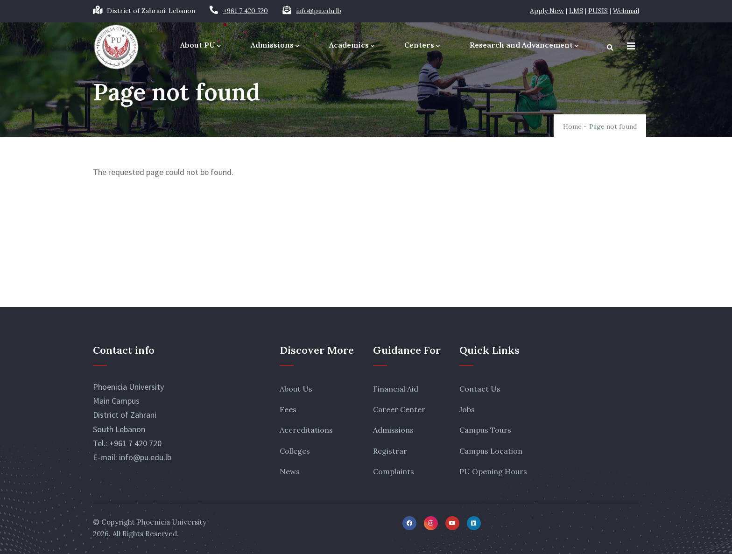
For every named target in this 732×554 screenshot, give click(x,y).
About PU (200, 45)
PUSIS (598, 11)
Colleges (295, 451)
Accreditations (306, 430)
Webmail (626, 11)
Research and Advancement (524, 45)
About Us (296, 388)
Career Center (399, 409)
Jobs (467, 409)
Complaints (393, 471)
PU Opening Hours (493, 471)
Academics (351, 45)
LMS (576, 11)
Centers (422, 45)
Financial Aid (395, 388)
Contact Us (479, 388)
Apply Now (547, 11)
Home (572, 126)
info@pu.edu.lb (318, 11)
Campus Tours (485, 430)
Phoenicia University (171, 522)
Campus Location (490, 451)
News (290, 471)
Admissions (275, 45)
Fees (288, 409)
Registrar (390, 451)
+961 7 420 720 (245, 11)
